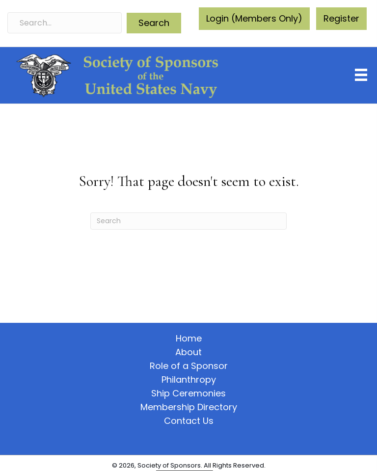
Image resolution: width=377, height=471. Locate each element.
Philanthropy (189, 380)
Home (189, 338)
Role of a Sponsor (189, 366)
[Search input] (64, 22)
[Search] (188, 221)
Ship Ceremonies (188, 393)
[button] (154, 23)
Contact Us (189, 421)
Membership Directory (188, 407)
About (188, 352)
